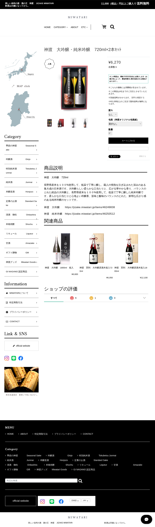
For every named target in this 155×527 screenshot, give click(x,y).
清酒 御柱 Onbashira (22, 215)
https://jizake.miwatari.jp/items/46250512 (90, 213)
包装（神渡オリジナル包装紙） (123, 120)
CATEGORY (61, 27)
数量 (110, 130)
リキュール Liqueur (19, 233)
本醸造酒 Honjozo (19, 192)
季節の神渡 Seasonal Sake (21, 148)
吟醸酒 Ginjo (18, 159)
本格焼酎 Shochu (19, 224)
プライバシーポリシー (64, 434)
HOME (47, 27)
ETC (84, 27)
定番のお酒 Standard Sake (21, 203)
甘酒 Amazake (20, 243)
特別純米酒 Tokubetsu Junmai (21, 171)
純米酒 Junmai (19, 182)
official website (21, 346)
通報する (142, 156)
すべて (54, 298)
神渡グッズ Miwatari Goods (21, 262)
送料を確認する (137, 98)
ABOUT (74, 27)
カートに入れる (128, 141)
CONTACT (87, 434)
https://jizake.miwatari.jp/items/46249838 (90, 207)
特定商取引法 (40, 434)
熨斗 (110, 110)
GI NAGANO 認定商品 (16, 271)
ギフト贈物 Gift (17, 252)
